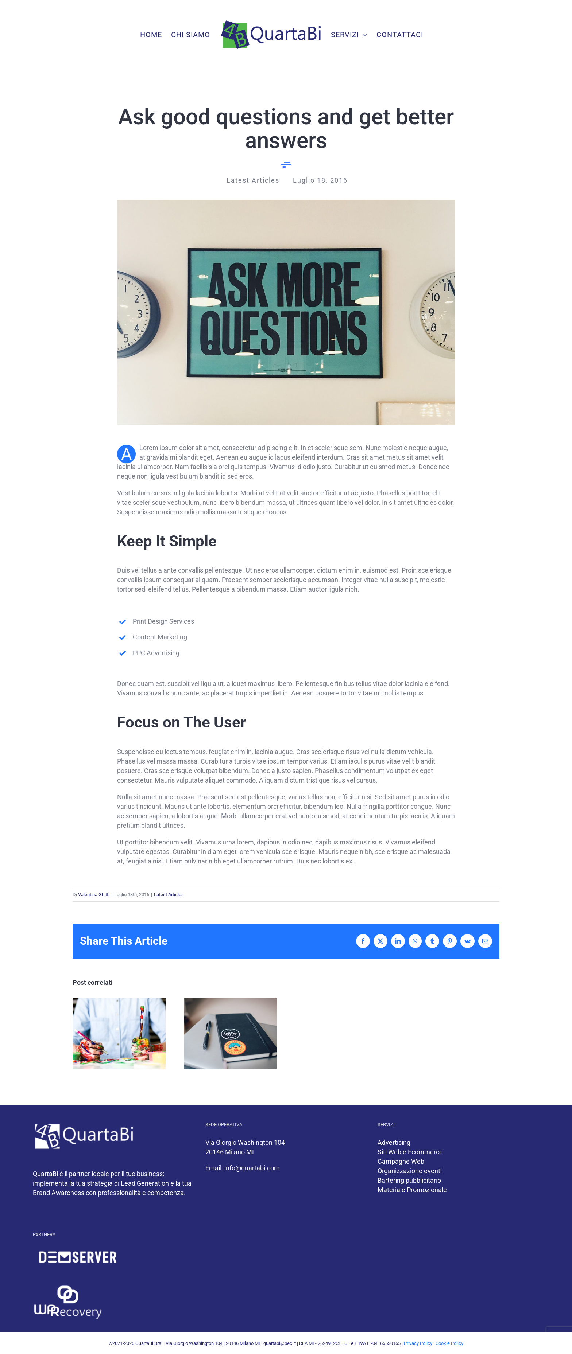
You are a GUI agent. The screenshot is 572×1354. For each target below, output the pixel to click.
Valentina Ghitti (93, 894)
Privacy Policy (418, 1343)
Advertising (394, 1142)
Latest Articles (169, 894)
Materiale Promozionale (412, 1190)
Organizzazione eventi (410, 1171)
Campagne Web (401, 1161)
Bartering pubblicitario (409, 1180)
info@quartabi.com (252, 1168)
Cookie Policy (449, 1343)
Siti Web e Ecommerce (410, 1152)
